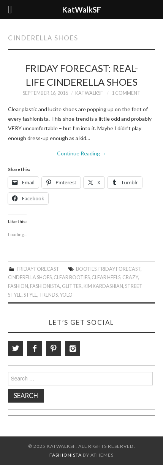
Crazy (130, 277)
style (30, 295)
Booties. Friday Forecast (108, 269)
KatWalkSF (89, 93)
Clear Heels (106, 277)
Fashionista (45, 286)
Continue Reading (81, 153)
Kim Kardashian (103, 286)
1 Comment (126, 93)
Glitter (72, 286)
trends (48, 295)
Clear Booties (72, 277)
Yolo (66, 295)
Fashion (18, 286)
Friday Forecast (38, 269)
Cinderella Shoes (30, 277)
